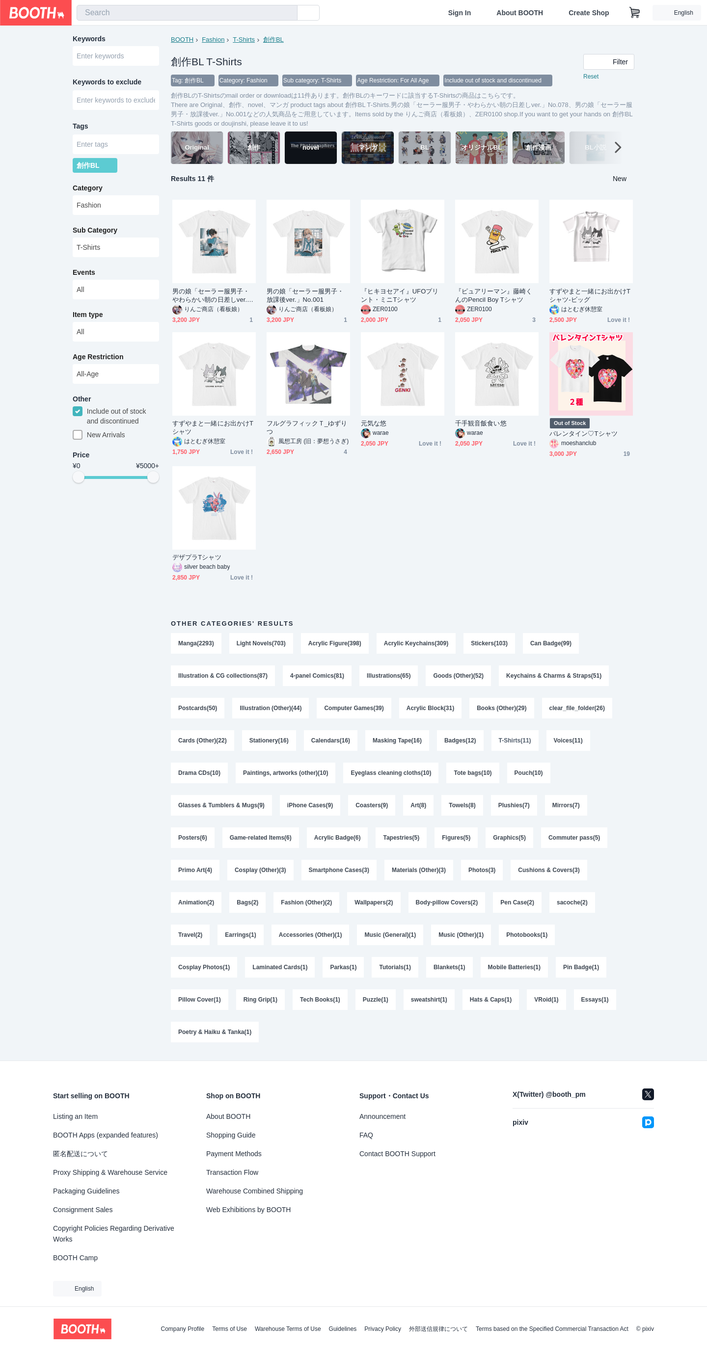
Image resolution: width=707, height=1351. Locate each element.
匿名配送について (80, 1154)
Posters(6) (192, 837)
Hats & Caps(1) (491, 999)
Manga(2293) (196, 643)
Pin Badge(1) (581, 967)
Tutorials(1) (394, 967)
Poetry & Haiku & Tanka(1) (214, 1032)
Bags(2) (247, 902)
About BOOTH (519, 12)
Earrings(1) (240, 934)
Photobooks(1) (526, 934)
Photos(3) (481, 870)
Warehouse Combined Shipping (254, 1191)
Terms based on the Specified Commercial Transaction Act (552, 1329)
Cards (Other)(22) (202, 740)
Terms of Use (229, 1329)
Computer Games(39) (353, 708)
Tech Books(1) (320, 999)
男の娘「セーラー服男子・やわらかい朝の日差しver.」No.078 (212, 296)
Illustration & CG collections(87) (223, 675)
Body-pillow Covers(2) (447, 902)
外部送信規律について (438, 1329)
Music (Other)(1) (461, 934)
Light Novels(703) (261, 643)
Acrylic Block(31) (430, 708)
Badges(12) (460, 740)
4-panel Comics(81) (317, 675)
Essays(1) (595, 999)
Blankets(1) (449, 967)
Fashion (213, 39)
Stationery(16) (269, 740)
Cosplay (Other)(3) (260, 870)
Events (84, 272)
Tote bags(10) (472, 772)
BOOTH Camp (75, 1258)
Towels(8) (462, 805)
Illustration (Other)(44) (270, 708)
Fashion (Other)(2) (306, 902)
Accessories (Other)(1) (310, 934)
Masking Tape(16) (397, 740)
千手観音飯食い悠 (481, 423)
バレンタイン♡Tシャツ (583, 433)
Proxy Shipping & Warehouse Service (110, 1172)
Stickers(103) (489, 643)
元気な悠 (373, 423)
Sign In (459, 12)
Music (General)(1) (390, 934)
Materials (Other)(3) (419, 870)
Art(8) (418, 805)
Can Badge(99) (550, 643)
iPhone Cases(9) (310, 805)
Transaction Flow (232, 1172)
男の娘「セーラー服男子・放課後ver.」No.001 (305, 295)
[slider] (78, 477)
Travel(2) (190, 934)
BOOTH (182, 39)
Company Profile (182, 1329)
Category (88, 188)
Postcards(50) (197, 708)
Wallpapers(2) (373, 902)
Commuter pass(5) (574, 837)
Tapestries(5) (401, 837)
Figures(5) (456, 837)
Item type (88, 314)
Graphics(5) (509, 837)
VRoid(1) (546, 999)
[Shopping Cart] (635, 13)
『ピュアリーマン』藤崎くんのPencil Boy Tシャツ (493, 295)
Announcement (382, 1116)
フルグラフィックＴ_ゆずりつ (307, 427)
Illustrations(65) (388, 675)
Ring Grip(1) (260, 999)
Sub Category (95, 230)
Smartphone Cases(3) (339, 870)
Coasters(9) (371, 805)
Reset (590, 76)
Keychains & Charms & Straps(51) (553, 675)
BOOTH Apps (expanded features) (105, 1135)
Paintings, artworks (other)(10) (285, 772)
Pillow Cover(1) (199, 999)
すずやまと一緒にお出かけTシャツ (212, 427)
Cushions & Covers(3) (548, 870)
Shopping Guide (230, 1135)
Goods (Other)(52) (458, 675)
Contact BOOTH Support (397, 1154)
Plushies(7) (514, 805)
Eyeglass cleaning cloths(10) (391, 772)
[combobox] (187, 13)
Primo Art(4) (195, 870)
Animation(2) (196, 902)
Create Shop (589, 12)
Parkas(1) (343, 967)
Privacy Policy (382, 1329)
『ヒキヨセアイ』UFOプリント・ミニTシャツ (399, 295)
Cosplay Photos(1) (204, 967)
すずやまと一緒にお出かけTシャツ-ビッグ (589, 295)
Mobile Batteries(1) (514, 967)
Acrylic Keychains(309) (416, 643)
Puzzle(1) (375, 999)
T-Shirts (244, 39)
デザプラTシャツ (196, 557)
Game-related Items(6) (261, 837)
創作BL (273, 39)
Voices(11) (568, 740)
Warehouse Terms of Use (288, 1329)
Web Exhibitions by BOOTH (248, 1210)
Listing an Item (75, 1116)
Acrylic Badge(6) (337, 837)
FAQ (366, 1135)
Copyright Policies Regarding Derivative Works (113, 1233)
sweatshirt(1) (429, 999)
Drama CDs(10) (199, 772)
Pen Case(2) (517, 902)
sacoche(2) (572, 902)
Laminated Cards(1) (279, 967)
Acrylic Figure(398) (334, 643)
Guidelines (343, 1329)
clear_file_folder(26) (577, 708)
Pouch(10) (529, 772)
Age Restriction (98, 356)
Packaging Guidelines (86, 1191)
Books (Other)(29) (501, 708)
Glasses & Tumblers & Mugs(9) (221, 805)
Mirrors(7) (566, 805)
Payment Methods (234, 1154)
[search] (288, 13)
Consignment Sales (82, 1210)
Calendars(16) (330, 740)
